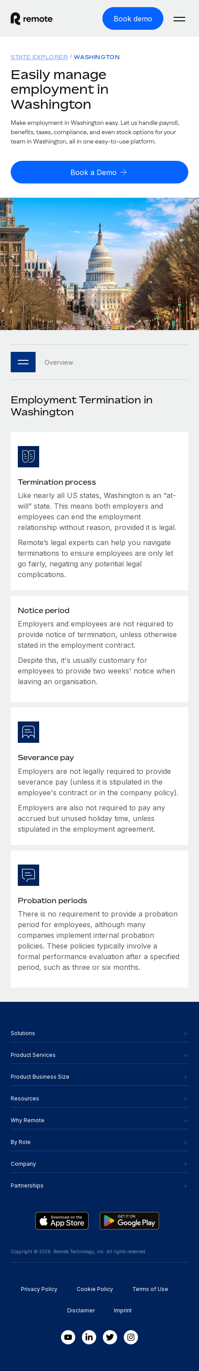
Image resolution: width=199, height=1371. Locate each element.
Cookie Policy (95, 1289)
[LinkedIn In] (89, 1337)
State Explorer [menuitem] (39, 57)
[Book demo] (132, 18)
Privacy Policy (39, 1289)
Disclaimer (81, 1310)
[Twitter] (110, 1337)
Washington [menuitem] (97, 57)
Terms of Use (150, 1289)
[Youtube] (68, 1337)
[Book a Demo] (99, 172)
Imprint (123, 1310)
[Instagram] (131, 1337)
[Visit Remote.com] (40, 18)
